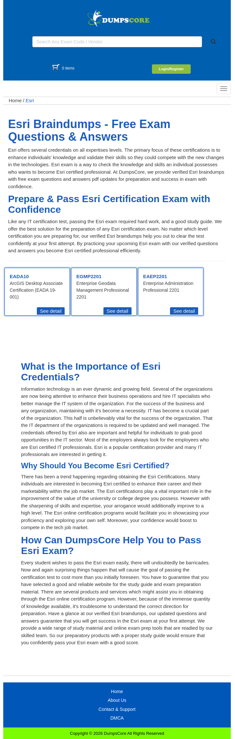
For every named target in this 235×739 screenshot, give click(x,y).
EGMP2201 (88, 276)
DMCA (116, 718)
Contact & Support (117, 709)
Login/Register (171, 69)
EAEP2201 (155, 276)
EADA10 (19, 276)
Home (15, 100)
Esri (30, 100)
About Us (117, 700)
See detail (51, 311)
